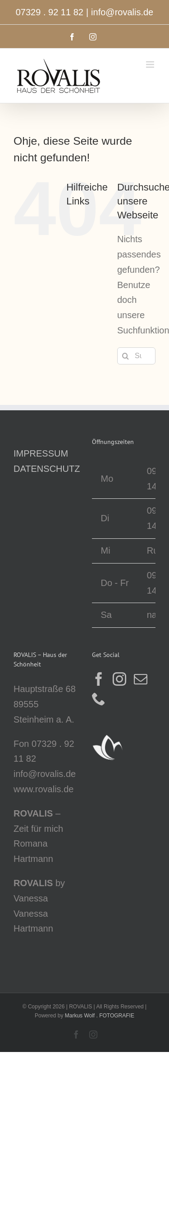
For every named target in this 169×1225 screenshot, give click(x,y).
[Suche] (125, 355)
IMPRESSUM (41, 453)
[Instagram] (119, 679)
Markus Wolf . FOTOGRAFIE (99, 1015)
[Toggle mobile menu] (150, 64)
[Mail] (140, 679)
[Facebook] (98, 679)
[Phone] (98, 699)
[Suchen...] (136, 355)
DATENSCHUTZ (47, 469)
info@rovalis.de (122, 12)
